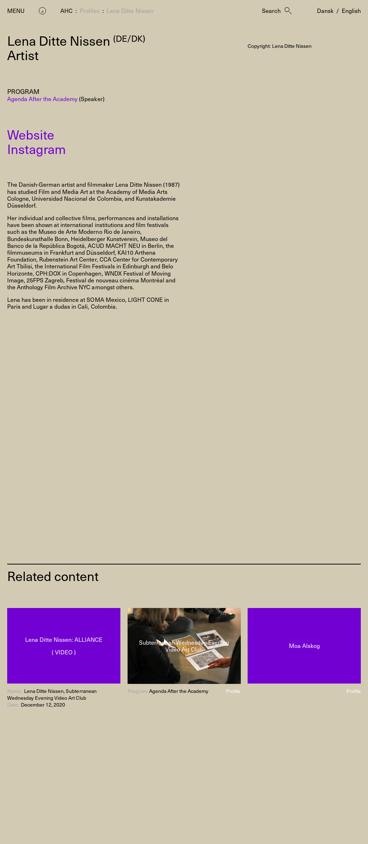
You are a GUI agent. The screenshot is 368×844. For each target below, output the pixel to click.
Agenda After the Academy (42, 98)
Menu (15, 10)
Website (30, 134)
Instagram (36, 148)
